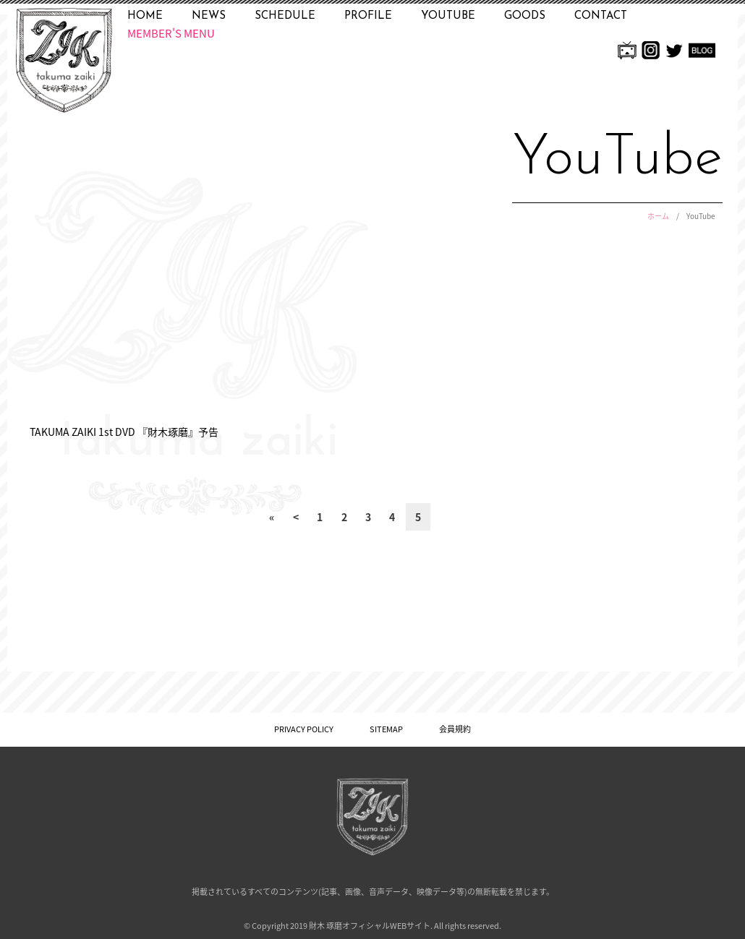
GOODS (524, 16)
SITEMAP (386, 729)
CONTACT (600, 16)
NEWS (209, 16)
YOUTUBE (448, 16)
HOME (145, 16)
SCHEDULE (285, 16)
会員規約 (455, 729)
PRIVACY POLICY (303, 729)
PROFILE (368, 16)
